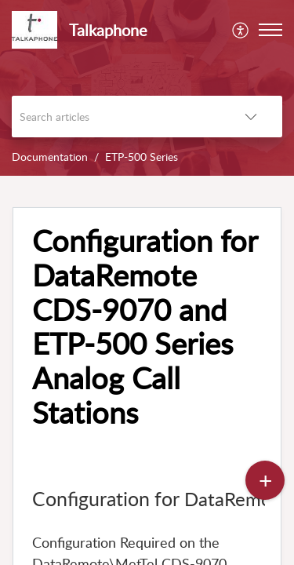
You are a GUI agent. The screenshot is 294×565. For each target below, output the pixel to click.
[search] (116, 116)
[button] (241, 30)
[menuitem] (241, 30)
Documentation (50, 156)
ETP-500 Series (141, 156)
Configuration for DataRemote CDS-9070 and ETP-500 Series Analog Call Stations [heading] (144, 327)
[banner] (147, 88)
